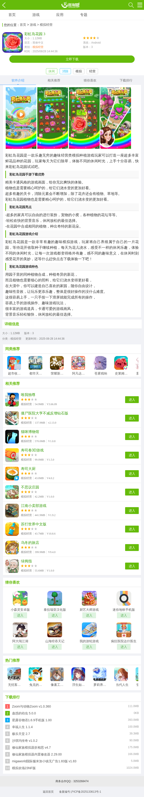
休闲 (51, 71)
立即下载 (72, 59)
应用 (59, 15)
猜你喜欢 (90, 80)
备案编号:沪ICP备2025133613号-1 (80, 791)
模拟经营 (38, 47)
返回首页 (48, 791)
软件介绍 (18, 80)
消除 (65, 71)
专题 (83, 15)
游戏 (36, 15)
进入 (132, 399)
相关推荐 (54, 80)
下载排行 (126, 80)
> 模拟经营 (45, 24)
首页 (12, 15)
